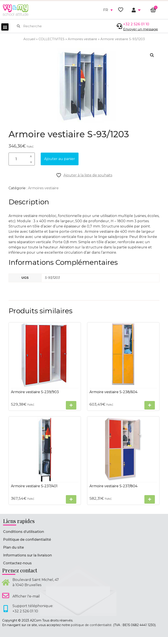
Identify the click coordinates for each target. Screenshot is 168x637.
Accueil (29, 39)
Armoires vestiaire (82, 39)
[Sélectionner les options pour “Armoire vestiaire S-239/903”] (71, 405)
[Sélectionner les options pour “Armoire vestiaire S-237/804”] (149, 499)
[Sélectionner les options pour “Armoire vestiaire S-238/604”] (149, 405)
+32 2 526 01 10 (136, 24)
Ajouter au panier (59, 159)
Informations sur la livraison (27, 555)
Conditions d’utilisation (23, 532)
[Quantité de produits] (22, 159)
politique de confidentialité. (91, 625)
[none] (108, 10)
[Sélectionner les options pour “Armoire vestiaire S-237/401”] (71, 499)
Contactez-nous (17, 563)
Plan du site (13, 547)
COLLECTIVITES (51, 39)
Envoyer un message (140, 29)
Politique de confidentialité (27, 539)
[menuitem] (108, 10)
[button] (5, 27)
